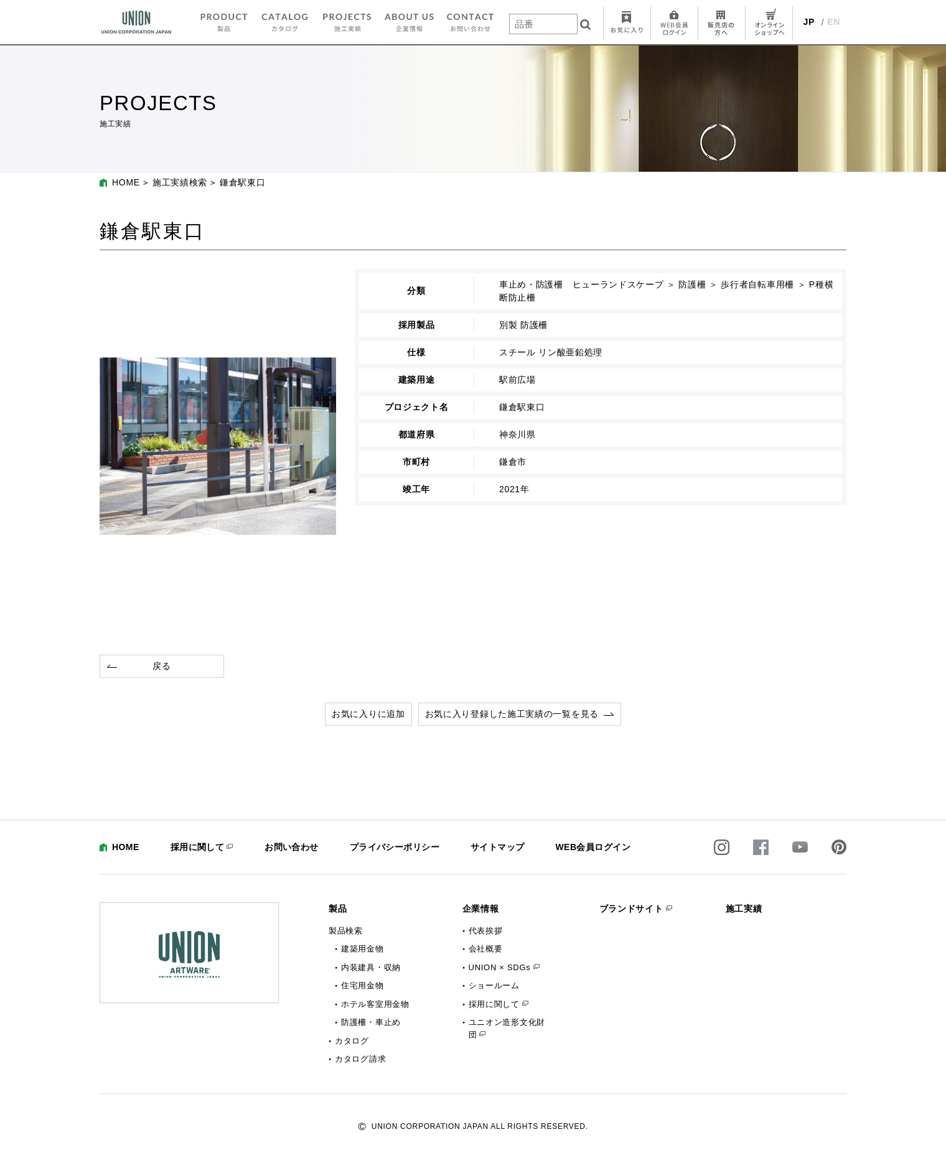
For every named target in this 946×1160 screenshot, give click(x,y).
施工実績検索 (179, 182)
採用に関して (198, 847)
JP (809, 22)
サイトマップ (498, 847)
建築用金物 (362, 948)
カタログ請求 (360, 1059)
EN (833, 22)
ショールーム (494, 985)
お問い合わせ (292, 847)
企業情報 (480, 909)
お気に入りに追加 (368, 714)
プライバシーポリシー (394, 847)
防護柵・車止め (371, 1022)
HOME (126, 182)
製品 (338, 909)
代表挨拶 (486, 930)
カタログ (352, 1040)
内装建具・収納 (371, 967)
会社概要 (486, 948)
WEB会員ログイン (592, 847)
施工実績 (744, 909)
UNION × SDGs (500, 967)
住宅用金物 (362, 985)
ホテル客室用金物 (375, 1004)
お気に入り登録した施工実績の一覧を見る (512, 714)
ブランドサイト (631, 909)
